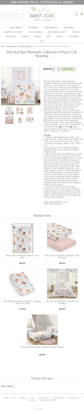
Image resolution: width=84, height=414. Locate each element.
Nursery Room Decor (13, 32)
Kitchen (59, 36)
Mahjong (76, 32)
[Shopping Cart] (81, 14)
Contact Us (23, 398)
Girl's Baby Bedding (25, 46)
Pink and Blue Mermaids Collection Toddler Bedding (42, 347)
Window (38, 36)
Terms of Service (59, 398)
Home (2, 46)
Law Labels (32, 400)
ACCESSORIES (73, 36)
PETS (48, 36)
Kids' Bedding (69, 27)
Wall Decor (10, 36)
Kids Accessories (35, 32)
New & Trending (16, 27)
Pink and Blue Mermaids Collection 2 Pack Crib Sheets (62, 256)
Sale (42, 41)
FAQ (14, 398)
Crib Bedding (33, 27)
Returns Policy (74, 398)
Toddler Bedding (51, 27)
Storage (24, 36)
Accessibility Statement (48, 400)
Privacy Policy (44, 398)
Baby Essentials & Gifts (57, 32)
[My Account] (77, 14)
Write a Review (7, 386)
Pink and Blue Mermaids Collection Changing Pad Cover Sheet (22, 302)
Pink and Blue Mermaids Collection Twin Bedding (62, 302)
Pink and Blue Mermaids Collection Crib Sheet (22, 256)
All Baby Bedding (11, 46)
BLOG (33, 398)
